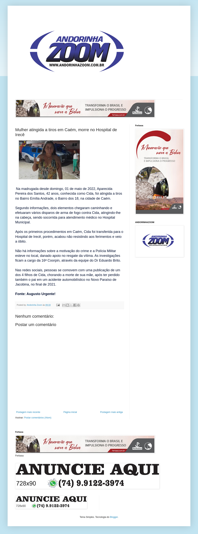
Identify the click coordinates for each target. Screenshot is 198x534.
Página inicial (70, 412)
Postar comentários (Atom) (37, 417)
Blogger (114, 517)
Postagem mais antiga (111, 412)
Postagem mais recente (28, 412)
